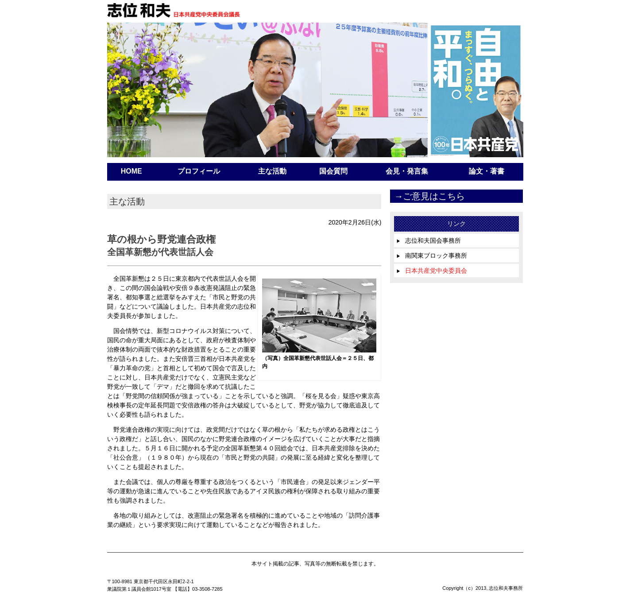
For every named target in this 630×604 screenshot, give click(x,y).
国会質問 (333, 171)
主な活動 (272, 171)
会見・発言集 (407, 171)
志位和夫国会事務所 (428, 240)
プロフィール (199, 171)
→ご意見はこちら (429, 196)
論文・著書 (486, 171)
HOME (131, 171)
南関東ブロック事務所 (431, 255)
